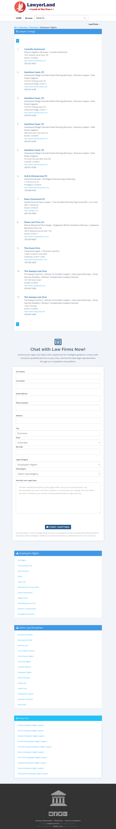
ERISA (20, 576)
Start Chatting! (58, 527)
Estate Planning (23, 678)
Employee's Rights (29, 553)
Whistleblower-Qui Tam (27, 603)
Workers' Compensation (27, 609)
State (18, 437)
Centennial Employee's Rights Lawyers (32, 741)
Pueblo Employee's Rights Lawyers (31, 768)
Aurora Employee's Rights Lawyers (31, 730)
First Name (20, 372)
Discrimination (23, 571)
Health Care (22, 688)
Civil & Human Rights (26, 656)
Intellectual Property (25, 694)
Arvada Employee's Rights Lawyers (31, 725)
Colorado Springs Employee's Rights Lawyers (35, 747)
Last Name (20, 381)
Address (19, 415)
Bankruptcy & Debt (25, 640)
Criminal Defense (24, 667)
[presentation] (58, 519)
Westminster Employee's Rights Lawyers (33, 774)
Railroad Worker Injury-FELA (28, 587)
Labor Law (22, 582)
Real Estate (22, 705)
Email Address (21, 394)
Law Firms (94, 24)
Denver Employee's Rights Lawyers (31, 752)
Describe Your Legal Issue (26, 480)
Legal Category (22, 459)
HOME (19, 18)
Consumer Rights (24, 661)
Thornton (33, 27)
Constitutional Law (25, 566)
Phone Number (22, 403)
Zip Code (19, 447)
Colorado (23, 27)
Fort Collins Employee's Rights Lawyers (32, 757)
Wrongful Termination (26, 614)
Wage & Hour (23, 598)
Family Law (22, 683)
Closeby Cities (23, 718)
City (17, 428)
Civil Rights (22, 560)
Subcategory (21, 469)
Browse (29, 18)
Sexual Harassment (25, 592)
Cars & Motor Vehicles (26, 651)
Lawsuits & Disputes (25, 699)
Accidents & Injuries (25, 635)
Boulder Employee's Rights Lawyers (31, 736)
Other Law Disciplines (31, 627)
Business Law (23, 645)
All (15, 27)
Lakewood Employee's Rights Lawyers (32, 763)
